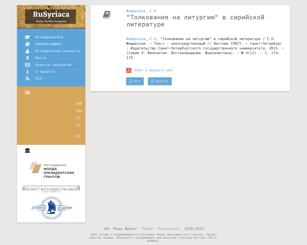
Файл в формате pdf (149, 70)
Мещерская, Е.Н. (142, 11)
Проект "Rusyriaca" (161, 229)
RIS (135, 81)
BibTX (159, 81)
